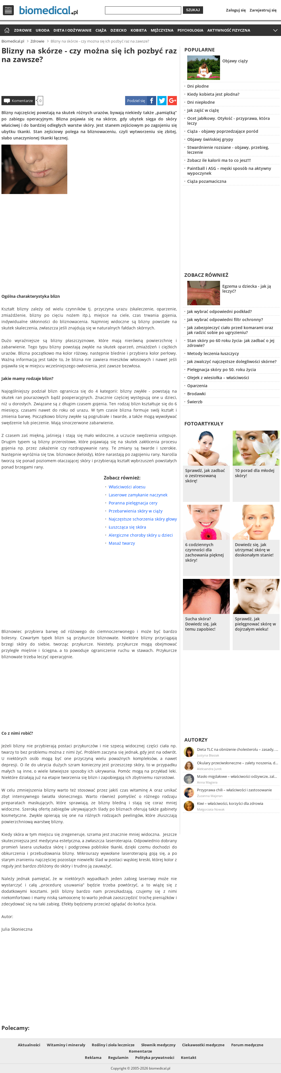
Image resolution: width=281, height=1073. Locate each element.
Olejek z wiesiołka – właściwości (218, 377)
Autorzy (196, 739)
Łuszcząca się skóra (127, 527)
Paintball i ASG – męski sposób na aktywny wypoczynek (229, 171)
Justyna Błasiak (208, 755)
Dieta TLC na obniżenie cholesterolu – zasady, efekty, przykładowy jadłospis (238, 749)
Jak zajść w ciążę (203, 110)
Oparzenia (197, 385)
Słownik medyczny (158, 1044)
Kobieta (139, 30)
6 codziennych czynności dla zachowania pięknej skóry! (204, 552)
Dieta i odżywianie (72, 30)
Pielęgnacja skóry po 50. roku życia (221, 369)
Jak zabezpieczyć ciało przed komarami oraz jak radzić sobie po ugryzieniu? (230, 330)
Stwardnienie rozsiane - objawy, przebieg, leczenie (228, 150)
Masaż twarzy (122, 543)
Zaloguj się (236, 10)
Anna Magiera (207, 782)
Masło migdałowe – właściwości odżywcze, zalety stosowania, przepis (238, 776)
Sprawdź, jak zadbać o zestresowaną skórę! (205, 475)
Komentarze (22, 100)
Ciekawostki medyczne (203, 1044)
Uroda (42, 30)
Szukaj (193, 10)
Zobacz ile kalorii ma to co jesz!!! (219, 160)
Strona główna (6, 30)
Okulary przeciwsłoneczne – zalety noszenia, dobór (238, 762)
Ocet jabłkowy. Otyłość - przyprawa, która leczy (228, 121)
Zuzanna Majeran (210, 796)
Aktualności (29, 1044)
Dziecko (118, 30)
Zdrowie (23, 30)
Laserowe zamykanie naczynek (138, 495)
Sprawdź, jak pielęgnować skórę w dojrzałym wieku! (255, 624)
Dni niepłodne (201, 102)
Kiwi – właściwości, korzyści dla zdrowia (230, 803)
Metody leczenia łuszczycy (213, 353)
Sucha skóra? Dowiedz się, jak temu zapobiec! (201, 624)
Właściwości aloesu (127, 487)
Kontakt (188, 1057)
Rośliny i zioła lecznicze (113, 1044)
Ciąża (100, 30)
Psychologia (190, 30)
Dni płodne (198, 86)
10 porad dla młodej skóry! (254, 473)
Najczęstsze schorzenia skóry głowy (143, 519)
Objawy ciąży (235, 61)
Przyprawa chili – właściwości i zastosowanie (234, 789)
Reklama (93, 1057)
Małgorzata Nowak (211, 809)
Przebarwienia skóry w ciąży (136, 511)
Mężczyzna (162, 30)
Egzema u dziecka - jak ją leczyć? (246, 288)
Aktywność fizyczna (228, 30)
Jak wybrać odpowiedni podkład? (219, 311)
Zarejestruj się (263, 10)
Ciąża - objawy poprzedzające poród (222, 131)
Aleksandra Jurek (209, 769)
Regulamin (118, 1057)
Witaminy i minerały (66, 1044)
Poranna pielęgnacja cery (133, 503)
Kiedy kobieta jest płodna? (213, 94)
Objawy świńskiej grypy (210, 139)
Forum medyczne (247, 1044)
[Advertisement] (89, 79)
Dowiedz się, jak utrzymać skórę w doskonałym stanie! (254, 550)
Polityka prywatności (154, 1057)
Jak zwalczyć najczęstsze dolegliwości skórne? (231, 361)
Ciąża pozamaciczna (206, 181)
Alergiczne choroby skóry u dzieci (141, 535)
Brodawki (196, 393)
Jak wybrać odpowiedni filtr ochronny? (225, 319)
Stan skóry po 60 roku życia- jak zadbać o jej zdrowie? (230, 343)
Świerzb (194, 401)
